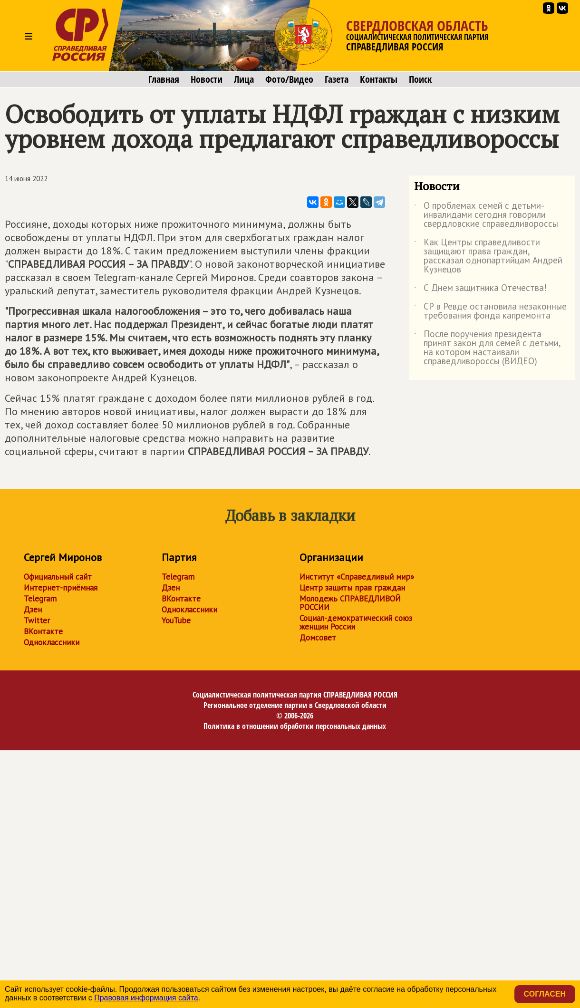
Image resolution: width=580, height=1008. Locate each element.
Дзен (33, 609)
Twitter (37, 620)
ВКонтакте (43, 631)
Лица (244, 79)
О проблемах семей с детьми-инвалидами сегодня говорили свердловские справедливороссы (486, 215)
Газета (336, 79)
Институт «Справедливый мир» (357, 576)
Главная (163, 79)
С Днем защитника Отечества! (480, 289)
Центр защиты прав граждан (352, 587)
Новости (206, 79)
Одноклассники (51, 642)
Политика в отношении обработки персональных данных (294, 726)
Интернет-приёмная (60, 587)
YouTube (176, 620)
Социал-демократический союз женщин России (356, 622)
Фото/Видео (289, 79)
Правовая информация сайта (146, 998)
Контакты (378, 79)
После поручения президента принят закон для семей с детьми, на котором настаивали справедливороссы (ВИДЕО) (487, 348)
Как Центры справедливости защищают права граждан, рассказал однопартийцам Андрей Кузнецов (488, 256)
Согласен (545, 994)
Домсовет (318, 637)
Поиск (420, 79)
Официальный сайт (58, 576)
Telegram (40, 598)
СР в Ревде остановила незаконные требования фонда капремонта (490, 311)
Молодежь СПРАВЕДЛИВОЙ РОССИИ (350, 602)
